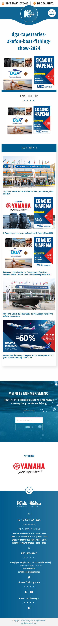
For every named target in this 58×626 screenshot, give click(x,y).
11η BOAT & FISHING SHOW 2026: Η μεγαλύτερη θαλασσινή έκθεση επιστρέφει (28, 315)
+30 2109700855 (29, 568)
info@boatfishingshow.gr (29, 571)
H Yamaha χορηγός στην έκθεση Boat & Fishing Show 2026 (28, 233)
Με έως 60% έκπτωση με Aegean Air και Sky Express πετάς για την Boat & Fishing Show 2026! (28, 356)
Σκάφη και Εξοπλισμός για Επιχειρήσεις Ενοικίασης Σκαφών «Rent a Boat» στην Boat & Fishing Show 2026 (26, 273)
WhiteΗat (34, 623)
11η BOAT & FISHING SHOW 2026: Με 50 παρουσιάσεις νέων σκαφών (28, 192)
